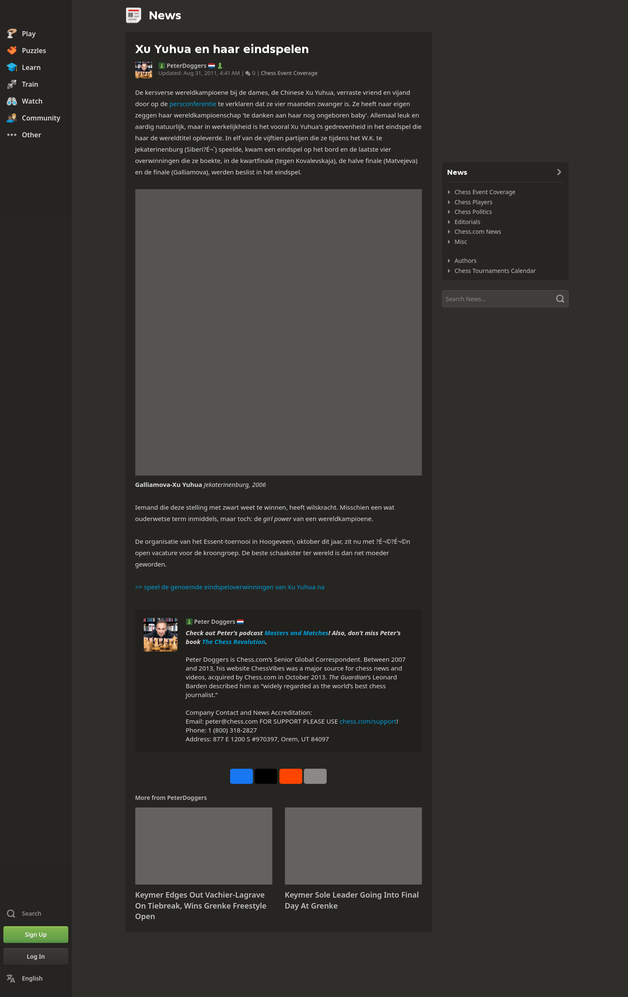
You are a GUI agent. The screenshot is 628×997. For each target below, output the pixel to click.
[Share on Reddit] (290, 776)
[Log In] (35, 956)
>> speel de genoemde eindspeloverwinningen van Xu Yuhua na (230, 587)
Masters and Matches (296, 632)
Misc (461, 242)
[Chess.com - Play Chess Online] (35, 14)
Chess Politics (473, 212)
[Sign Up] (35, 934)
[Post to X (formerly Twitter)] (266, 776)
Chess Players (474, 202)
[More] (315, 776)
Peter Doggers (215, 621)
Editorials (467, 222)
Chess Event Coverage (289, 73)
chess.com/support (368, 721)
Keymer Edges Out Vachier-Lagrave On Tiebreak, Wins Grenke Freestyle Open (201, 905)
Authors (466, 261)
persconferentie (193, 103)
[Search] (505, 298)
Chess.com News (478, 231)
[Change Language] (35, 978)
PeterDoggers (187, 65)
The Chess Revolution (233, 641)
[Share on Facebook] (241, 776)
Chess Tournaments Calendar (495, 271)
